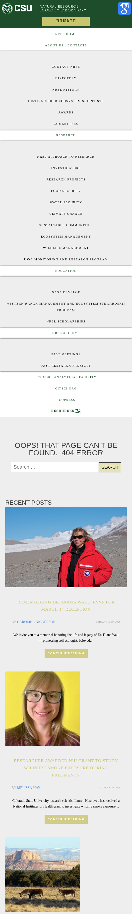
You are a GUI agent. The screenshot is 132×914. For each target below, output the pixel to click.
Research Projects (65, 179)
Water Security (66, 202)
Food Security (66, 191)
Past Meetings (66, 354)
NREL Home (66, 34)
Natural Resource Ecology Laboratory (63, 8)
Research (66, 135)
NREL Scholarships (66, 321)
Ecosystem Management (66, 236)
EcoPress (66, 400)
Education (66, 271)
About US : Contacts (66, 45)
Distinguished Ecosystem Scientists (66, 101)
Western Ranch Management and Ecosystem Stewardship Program (66, 307)
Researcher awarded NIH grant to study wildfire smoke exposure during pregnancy (66, 767)
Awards (66, 112)
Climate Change (66, 213)
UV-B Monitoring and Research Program (66, 259)
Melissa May (29, 788)
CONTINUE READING (66, 653)
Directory (66, 78)
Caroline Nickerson (36, 622)
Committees (66, 124)
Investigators (66, 168)
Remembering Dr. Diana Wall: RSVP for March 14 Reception (66, 606)
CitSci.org (66, 388)
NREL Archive (66, 333)
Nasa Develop (66, 292)
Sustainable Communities (66, 225)
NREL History (65, 89)
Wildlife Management (66, 248)
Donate (66, 21)
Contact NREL (66, 67)
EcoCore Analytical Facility (66, 377)
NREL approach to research (66, 156)
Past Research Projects (66, 365)
